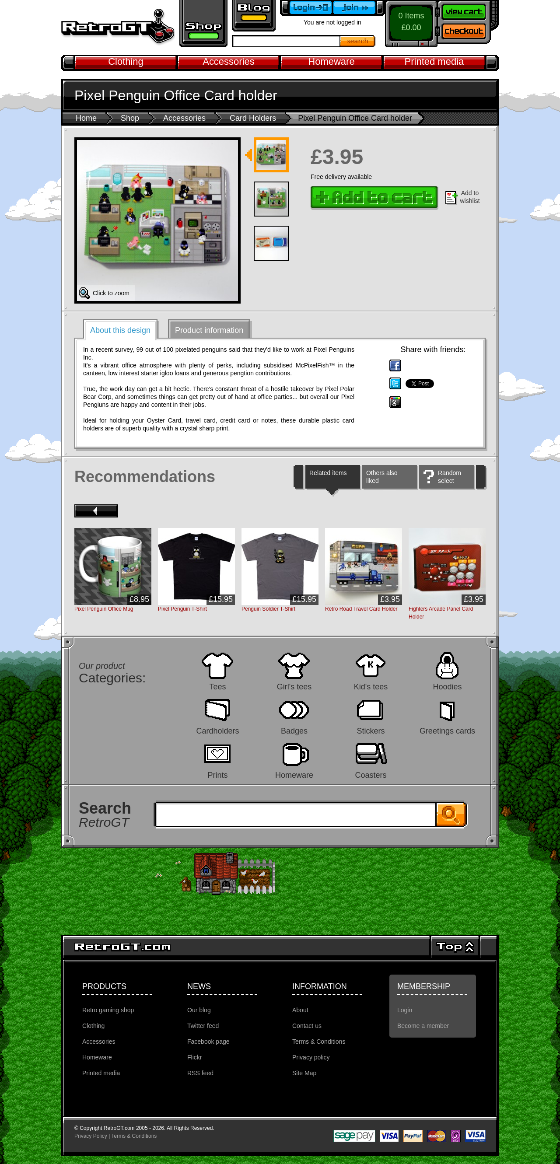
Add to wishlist (470, 196)
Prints (217, 775)
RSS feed (200, 1073)
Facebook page (208, 1041)
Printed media (434, 61)
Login (404, 1010)
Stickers (371, 731)
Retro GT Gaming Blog (254, 15)
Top (455, 947)
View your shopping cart (468, 11)
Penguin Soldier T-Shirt (268, 609)
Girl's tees (294, 686)
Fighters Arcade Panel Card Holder (441, 613)
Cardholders (217, 731)
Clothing (126, 61)
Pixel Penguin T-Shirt (182, 609)
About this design (120, 330)
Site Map (304, 1073)
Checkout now (468, 33)
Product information (209, 330)
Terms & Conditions (318, 1041)
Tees (217, 686)
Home (86, 118)
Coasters (370, 775)
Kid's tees (371, 686)
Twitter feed (203, 1025)
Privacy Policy (90, 1136)
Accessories (229, 61)
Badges (294, 731)
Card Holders (253, 118)
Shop (130, 118)
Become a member (358, 8)
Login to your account (306, 8)
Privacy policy (311, 1057)
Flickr (194, 1057)
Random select (449, 476)
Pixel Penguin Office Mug (103, 609)
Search (357, 41)
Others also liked (382, 476)
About (300, 1010)
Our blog (199, 1010)
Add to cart (374, 198)
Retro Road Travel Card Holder (361, 609)
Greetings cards (447, 731)
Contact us (307, 1025)
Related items (328, 472)
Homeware (331, 61)
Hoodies (447, 686)
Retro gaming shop (203, 23)
